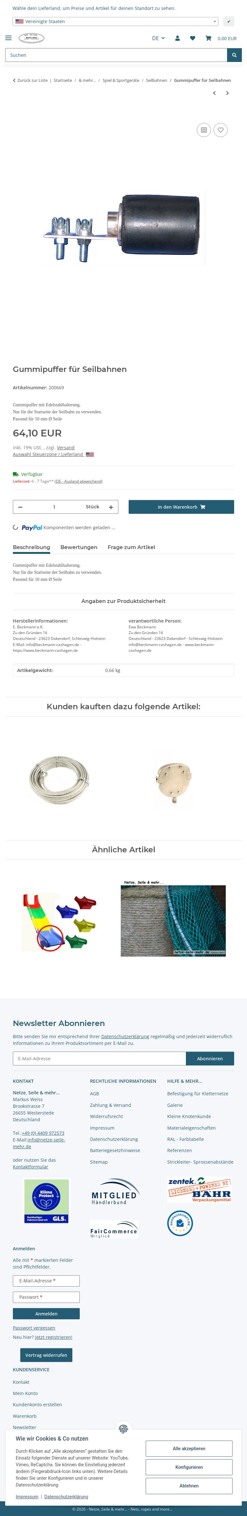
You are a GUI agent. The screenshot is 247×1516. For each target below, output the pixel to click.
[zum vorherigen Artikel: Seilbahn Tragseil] (214, 93)
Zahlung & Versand (110, 1105)
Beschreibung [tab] (31, 547)
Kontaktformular (30, 1167)
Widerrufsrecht (106, 1116)
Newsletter (24, 1427)
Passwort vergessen (34, 1328)
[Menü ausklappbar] (8, 35)
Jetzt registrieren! (53, 1337)
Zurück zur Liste (32, 80)
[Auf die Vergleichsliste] (204, 130)
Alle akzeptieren (189, 1448)
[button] (177, 38)
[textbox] (115, 21)
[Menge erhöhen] (111, 506)
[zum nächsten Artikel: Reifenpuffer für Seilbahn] (227, 93)
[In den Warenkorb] (18, 114)
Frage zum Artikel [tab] (131, 547)
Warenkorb (25, 1416)
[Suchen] (234, 55)
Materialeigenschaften (191, 1128)
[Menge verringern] (20, 506)
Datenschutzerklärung (66, 1496)
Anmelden (46, 1314)
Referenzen (179, 1150)
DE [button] (155, 38)
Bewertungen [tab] (78, 547)
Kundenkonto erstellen (37, 1404)
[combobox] (115, 21)
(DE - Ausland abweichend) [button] (79, 481)
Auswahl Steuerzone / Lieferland (53, 454)
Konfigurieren (189, 1467)
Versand (66, 447)
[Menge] (54, 506)
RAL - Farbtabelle (185, 1139)
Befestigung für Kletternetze (197, 1093)
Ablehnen (188, 1485)
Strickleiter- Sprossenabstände (200, 1162)
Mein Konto (25, 1393)
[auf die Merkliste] (221, 130)
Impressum (27, 1496)
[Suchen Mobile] (116, 55)
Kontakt (21, 1382)
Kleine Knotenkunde (189, 1116)
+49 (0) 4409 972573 (43, 1133)
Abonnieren (210, 1058)
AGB (94, 1093)
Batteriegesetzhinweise (115, 1150)
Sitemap (99, 1162)
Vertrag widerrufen (46, 1355)
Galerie (175, 1105)
